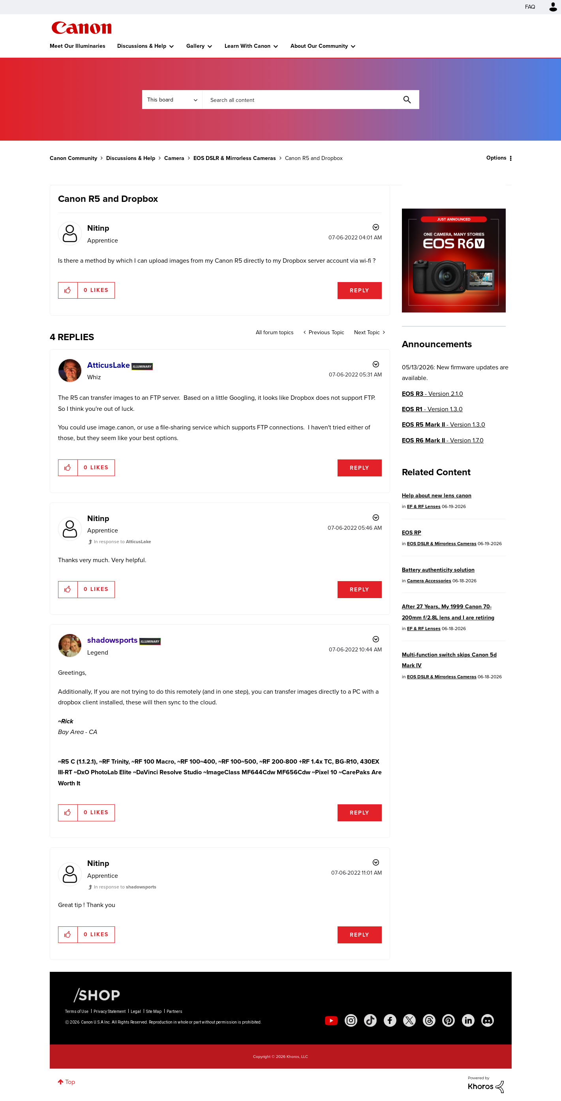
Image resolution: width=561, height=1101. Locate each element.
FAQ (530, 7)
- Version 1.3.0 (432, 409)
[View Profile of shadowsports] (112, 640)
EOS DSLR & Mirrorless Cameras (234, 158)
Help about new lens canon (436, 495)
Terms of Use (76, 1011)
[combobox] (310, 99)
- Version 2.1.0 (432, 393)
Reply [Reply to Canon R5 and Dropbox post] (360, 290)
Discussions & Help (141, 46)
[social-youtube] (331, 1020)
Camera (174, 158)
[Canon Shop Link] (92, 994)
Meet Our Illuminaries (77, 46)
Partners (174, 1011)
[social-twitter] (409, 1020)
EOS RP (411, 533)
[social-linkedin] (468, 1020)
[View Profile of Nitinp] (98, 228)
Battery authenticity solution (438, 570)
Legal (136, 1011)
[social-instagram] (351, 1020)
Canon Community (81, 27)
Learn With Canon (247, 46)
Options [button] (496, 158)
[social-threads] (429, 1020)
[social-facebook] (390, 1020)
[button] (68, 290)
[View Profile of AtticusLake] (108, 365)
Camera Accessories (429, 580)
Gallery (195, 46)
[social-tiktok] (370, 1020)
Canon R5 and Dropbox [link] (314, 158)
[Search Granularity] (172, 99)
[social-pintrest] (448, 1020)
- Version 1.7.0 (443, 440)
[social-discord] (487, 1020)
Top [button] (70, 1081)
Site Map (153, 1011)
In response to (122, 541)
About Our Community (319, 46)
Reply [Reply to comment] (360, 468)
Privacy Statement (110, 1011)
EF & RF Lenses (424, 506)
